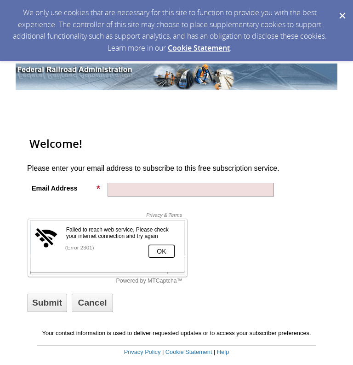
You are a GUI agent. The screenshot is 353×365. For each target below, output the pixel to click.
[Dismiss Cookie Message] (341, 8)
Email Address (66, 188)
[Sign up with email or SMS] (47, 303)
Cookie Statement (199, 48)
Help (223, 351)
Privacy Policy (142, 351)
